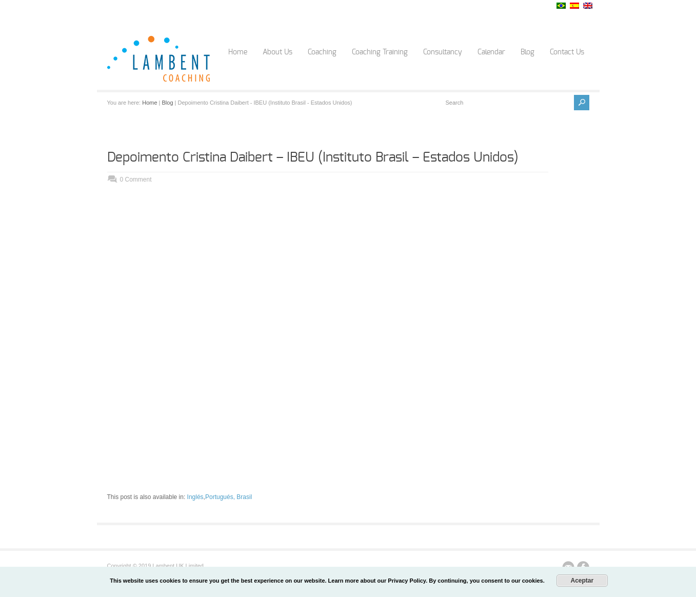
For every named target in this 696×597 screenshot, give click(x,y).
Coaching (322, 52)
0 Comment (136, 179)
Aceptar (581, 580)
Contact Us (567, 52)
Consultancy (442, 52)
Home (237, 52)
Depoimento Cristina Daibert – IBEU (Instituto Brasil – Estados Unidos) (313, 157)
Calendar (491, 52)
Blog (527, 52)
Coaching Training (380, 52)
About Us (277, 52)
